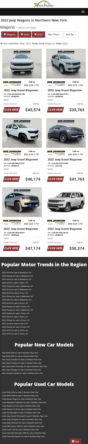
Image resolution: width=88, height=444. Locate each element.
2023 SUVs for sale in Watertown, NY (16, 300)
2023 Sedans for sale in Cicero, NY (16, 313)
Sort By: (71, 34)
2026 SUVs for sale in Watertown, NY (16, 273)
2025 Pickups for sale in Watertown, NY (17, 286)
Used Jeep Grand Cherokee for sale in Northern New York (25, 416)
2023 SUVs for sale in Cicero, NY (15, 303)
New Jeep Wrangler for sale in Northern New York (21, 370)
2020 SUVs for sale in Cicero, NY (15, 330)
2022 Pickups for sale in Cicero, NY (16, 320)
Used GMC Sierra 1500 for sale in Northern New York (23, 426)
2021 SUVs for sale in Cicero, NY (15, 324)
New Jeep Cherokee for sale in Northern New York (21, 360)
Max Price (54, 34)
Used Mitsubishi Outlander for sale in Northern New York (24, 402)
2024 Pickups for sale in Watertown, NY (17, 296)
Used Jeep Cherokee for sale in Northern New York (22, 423)
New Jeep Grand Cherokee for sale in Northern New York (24, 366)
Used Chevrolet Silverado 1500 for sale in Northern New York (24, 433)
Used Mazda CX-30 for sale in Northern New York (21, 409)
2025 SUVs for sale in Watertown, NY (16, 279)
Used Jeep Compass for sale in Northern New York (22, 419)
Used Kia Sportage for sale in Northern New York (21, 413)
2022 (38, 34)
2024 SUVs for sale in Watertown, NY (16, 290)
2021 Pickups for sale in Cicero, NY (16, 327)
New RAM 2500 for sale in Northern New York (20, 356)
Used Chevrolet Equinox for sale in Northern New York (23, 436)
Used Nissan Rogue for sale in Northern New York (21, 399)
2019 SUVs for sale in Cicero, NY (15, 334)
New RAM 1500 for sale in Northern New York (20, 353)
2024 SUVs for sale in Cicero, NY (15, 293)
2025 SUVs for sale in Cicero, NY (15, 283)
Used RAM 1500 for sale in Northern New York (20, 392)
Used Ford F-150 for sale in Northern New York (20, 430)
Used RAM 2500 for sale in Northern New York (20, 396)
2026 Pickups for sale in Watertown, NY (17, 276)
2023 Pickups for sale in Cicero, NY (16, 307)
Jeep (25, 34)
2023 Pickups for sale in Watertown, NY (17, 310)
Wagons (9, 34)
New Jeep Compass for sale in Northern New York (21, 363)
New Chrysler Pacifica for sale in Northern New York (22, 373)
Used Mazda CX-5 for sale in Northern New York (21, 406)
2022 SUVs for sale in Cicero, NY (15, 317)
